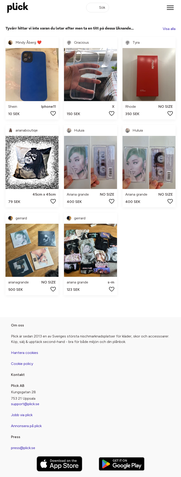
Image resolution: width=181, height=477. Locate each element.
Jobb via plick (21, 415)
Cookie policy (22, 363)
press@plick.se (23, 448)
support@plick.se (25, 404)
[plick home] (17, 7)
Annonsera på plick (26, 426)
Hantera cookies (24, 352)
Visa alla (169, 29)
